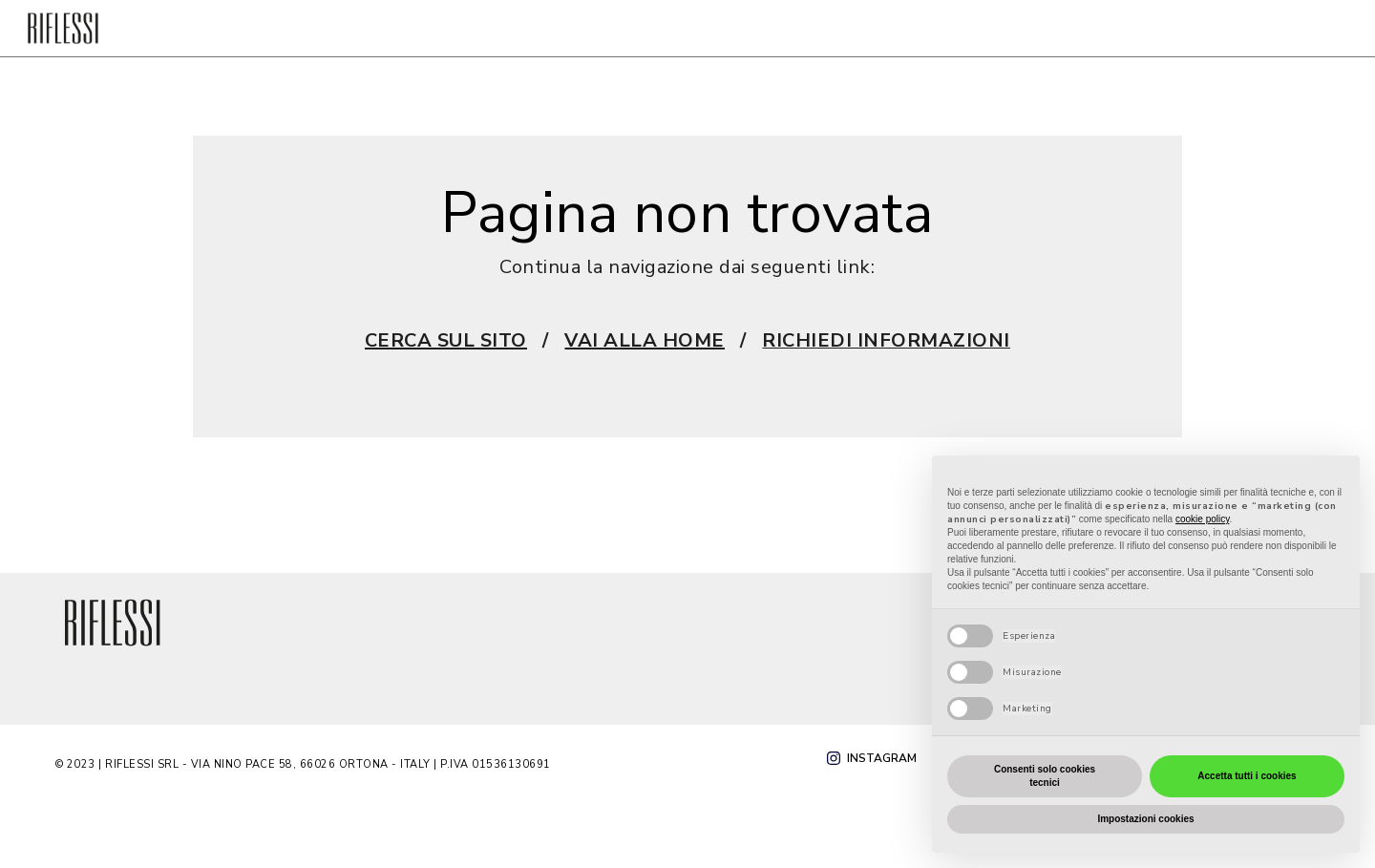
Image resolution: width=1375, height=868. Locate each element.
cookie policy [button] (1202, 519)
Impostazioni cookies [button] (1145, 819)
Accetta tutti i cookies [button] (1246, 776)
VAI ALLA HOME (644, 340)
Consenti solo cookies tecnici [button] (1044, 776)
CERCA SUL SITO (446, 340)
